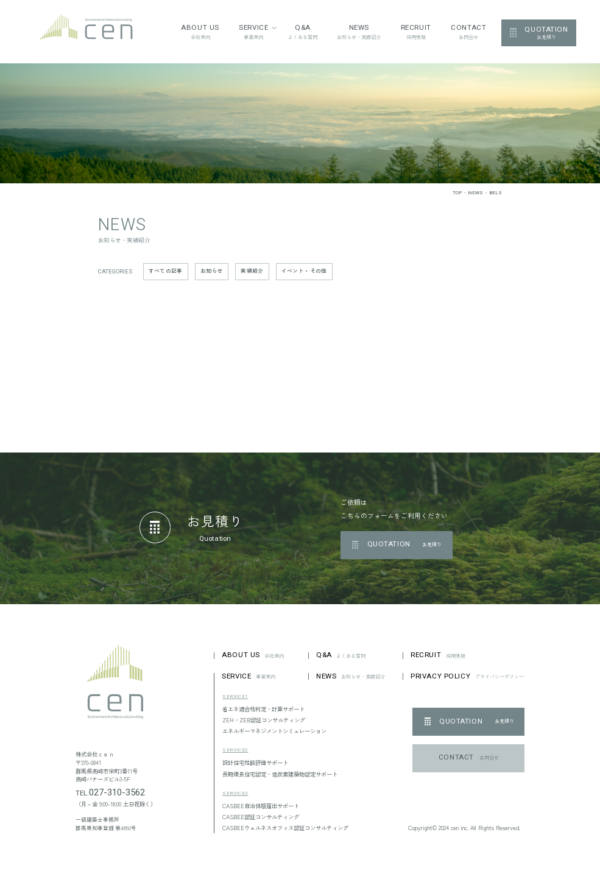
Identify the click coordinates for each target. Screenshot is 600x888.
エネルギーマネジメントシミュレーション (274, 731)
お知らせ (211, 271)
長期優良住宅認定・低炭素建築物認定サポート (279, 774)
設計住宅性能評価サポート (255, 762)
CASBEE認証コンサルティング (260, 816)
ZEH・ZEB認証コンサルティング (263, 720)
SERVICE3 (235, 793)
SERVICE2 (235, 750)
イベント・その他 (304, 271)
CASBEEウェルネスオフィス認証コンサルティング (285, 827)
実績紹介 (252, 271)
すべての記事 (166, 271)
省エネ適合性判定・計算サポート (263, 709)
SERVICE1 (235, 696)
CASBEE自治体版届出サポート (260, 806)
